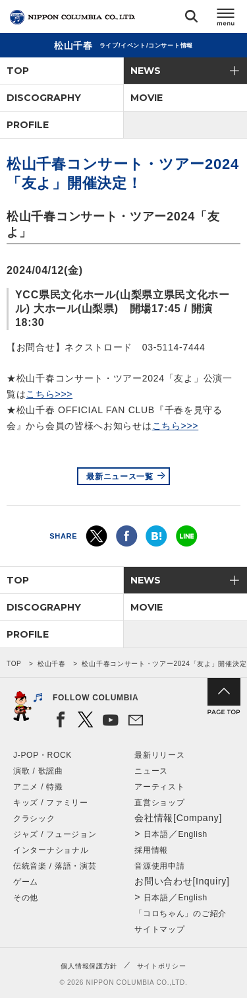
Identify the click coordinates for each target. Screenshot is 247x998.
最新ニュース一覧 (119, 476)
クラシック (34, 818)
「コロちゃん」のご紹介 (180, 913)
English (192, 834)
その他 (25, 897)
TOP (18, 71)
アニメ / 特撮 (38, 786)
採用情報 (151, 850)
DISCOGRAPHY (44, 98)
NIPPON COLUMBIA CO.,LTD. (72, 17)
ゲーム (25, 881)
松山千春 (52, 663)
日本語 (156, 834)
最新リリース (159, 755)
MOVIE (146, 98)
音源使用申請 (159, 866)
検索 (191, 19)
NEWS (145, 71)
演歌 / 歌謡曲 (38, 771)
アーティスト (159, 786)
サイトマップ (159, 929)
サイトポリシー (161, 966)
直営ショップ (159, 802)
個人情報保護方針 (89, 966)
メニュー (225, 19)
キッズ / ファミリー (50, 802)
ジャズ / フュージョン (54, 834)
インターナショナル (50, 850)
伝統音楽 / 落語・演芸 (54, 866)
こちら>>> (49, 394)
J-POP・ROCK (42, 755)
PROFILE (28, 125)
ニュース (151, 771)
